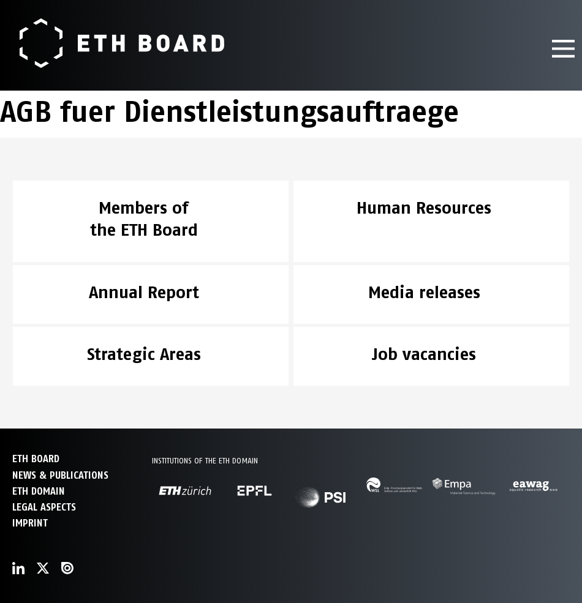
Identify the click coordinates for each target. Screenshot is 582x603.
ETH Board (35, 459)
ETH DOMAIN (38, 491)
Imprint (30, 523)
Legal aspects (44, 507)
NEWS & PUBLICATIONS (60, 475)
